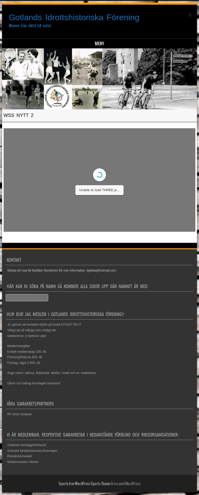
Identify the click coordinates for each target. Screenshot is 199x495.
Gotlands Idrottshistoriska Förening (74, 17)
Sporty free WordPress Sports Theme (84, 483)
